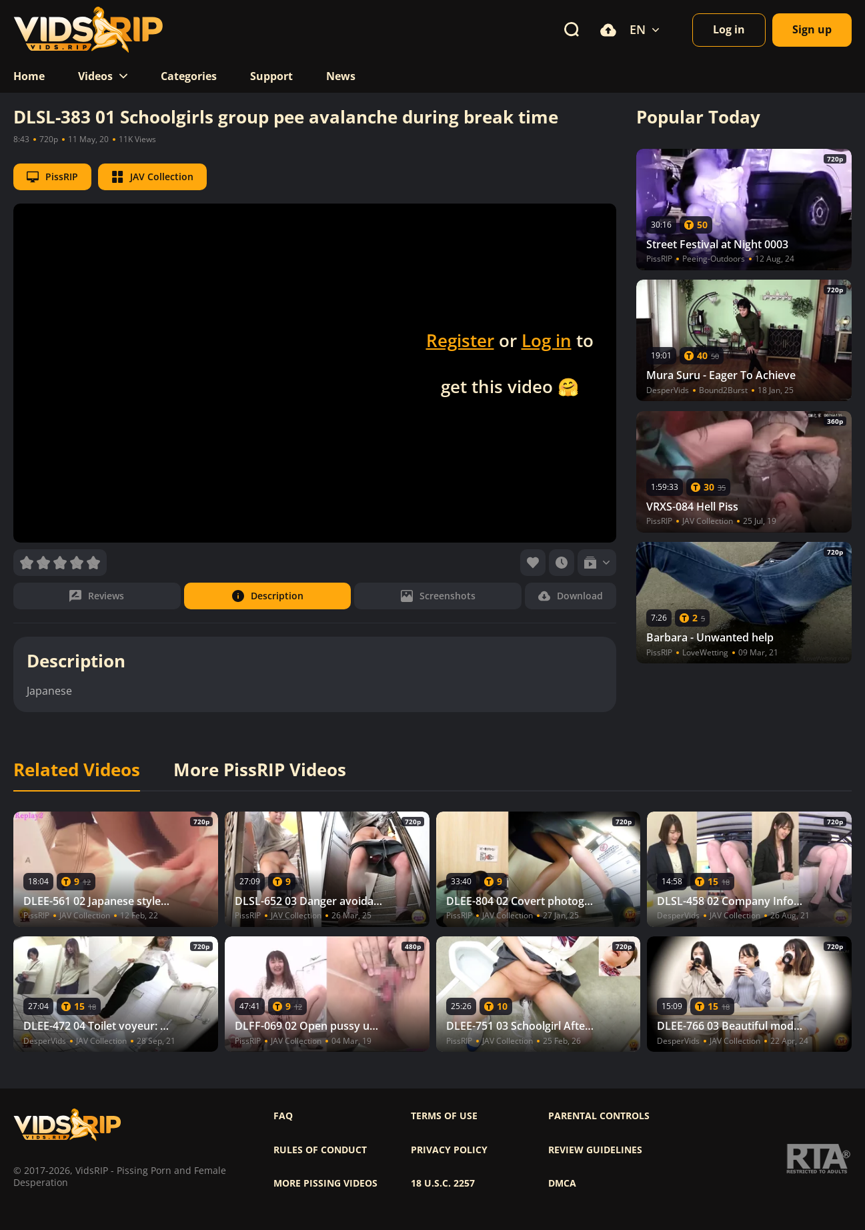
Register (460, 340)
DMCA (562, 1183)
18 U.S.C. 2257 (443, 1183)
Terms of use (444, 1116)
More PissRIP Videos (259, 770)
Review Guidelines (595, 1150)
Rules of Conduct (320, 1150)
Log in (547, 340)
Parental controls (599, 1116)
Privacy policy (449, 1150)
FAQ (283, 1116)
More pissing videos (325, 1183)
